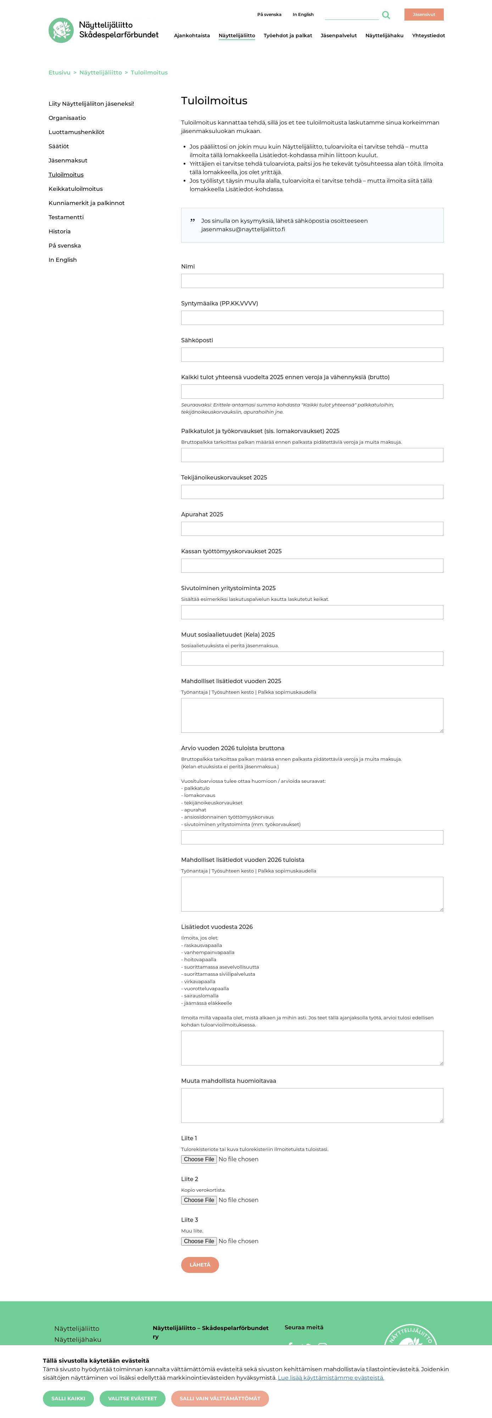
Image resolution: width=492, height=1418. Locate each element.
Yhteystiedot (428, 35)
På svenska (269, 14)
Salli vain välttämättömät (220, 1398)
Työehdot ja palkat (288, 35)
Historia (60, 231)
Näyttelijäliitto (237, 35)
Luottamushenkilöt (77, 132)
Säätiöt (59, 146)
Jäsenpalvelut (339, 35)
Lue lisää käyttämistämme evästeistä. (331, 1377)
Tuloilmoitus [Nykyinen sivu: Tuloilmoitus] (66, 174)
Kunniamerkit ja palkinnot (87, 203)
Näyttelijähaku (384, 35)
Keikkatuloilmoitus (76, 188)
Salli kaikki (68, 1398)
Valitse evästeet (132, 1398)
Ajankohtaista (192, 35)
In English (303, 14)
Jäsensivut (424, 14)
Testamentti (66, 217)
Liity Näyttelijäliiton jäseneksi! (91, 103)
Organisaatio (67, 118)
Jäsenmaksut (68, 160)
